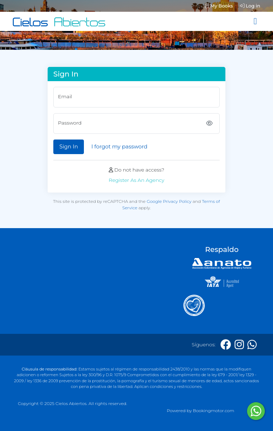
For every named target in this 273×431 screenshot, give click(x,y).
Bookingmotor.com (213, 410)
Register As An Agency (136, 180)
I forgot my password (119, 146)
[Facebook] (225, 344)
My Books (219, 6)
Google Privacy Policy (169, 201)
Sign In (68, 146)
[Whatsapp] (252, 344)
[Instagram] (239, 344)
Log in (250, 6)
